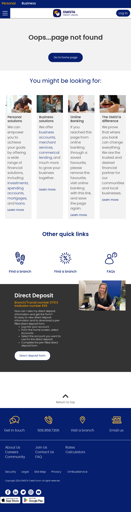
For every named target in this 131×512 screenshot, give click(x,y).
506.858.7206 (48, 430)
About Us (12, 447)
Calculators (75, 452)
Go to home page (65, 57)
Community (15, 457)
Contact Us (44, 452)
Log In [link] (123, 13)
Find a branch (20, 271)
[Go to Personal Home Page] (65, 13)
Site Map (40, 471)
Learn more (16, 209)
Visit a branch (82, 430)
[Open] (5, 13)
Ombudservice (77, 471)
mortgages (17, 198)
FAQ (38, 457)
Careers (11, 452)
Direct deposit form (29, 356)
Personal (9, 3)
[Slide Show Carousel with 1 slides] (65, 326)
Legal (25, 471)
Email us (116, 430)
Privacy (56, 471)
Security (10, 471)
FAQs (111, 271)
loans (20, 203)
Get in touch (14, 430)
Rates (70, 447)
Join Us (41, 447)
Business (29, 3)
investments (18, 183)
